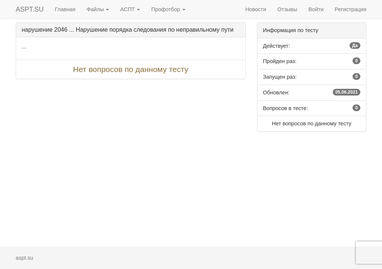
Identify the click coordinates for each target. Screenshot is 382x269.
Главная (65, 9)
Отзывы (287, 9)
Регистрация (350, 9)
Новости (255, 9)
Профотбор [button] (168, 9)
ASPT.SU (30, 9)
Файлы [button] (98, 9)
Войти (316, 9)
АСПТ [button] (130, 9)
